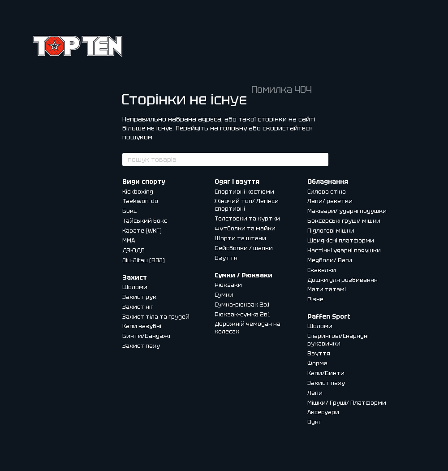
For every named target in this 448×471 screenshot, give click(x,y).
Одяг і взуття (237, 181)
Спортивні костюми (244, 191)
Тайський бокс (144, 221)
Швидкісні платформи (340, 240)
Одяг (314, 422)
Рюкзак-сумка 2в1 (242, 314)
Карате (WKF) (142, 230)
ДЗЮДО (133, 250)
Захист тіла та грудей (156, 316)
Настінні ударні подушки (344, 250)
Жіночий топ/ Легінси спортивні (247, 204)
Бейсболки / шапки (244, 248)
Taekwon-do (140, 201)
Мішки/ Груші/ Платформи (346, 402)
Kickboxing (137, 191)
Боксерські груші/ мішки (343, 221)
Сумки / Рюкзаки (243, 275)
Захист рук (139, 297)
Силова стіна (326, 191)
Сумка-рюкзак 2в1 (242, 304)
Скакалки (321, 270)
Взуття (226, 258)
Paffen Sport (328, 316)
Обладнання (327, 181)
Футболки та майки (245, 228)
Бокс (129, 211)
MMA (128, 240)
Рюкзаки (228, 285)
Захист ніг (137, 307)
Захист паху (141, 346)
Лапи (315, 393)
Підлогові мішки (330, 230)
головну (233, 128)
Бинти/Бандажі (146, 336)
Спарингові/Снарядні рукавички (338, 339)
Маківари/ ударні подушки (347, 211)
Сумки (224, 294)
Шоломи (134, 287)
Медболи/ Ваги (329, 260)
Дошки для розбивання (342, 280)
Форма (317, 363)
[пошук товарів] (321, 159)
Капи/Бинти (326, 373)
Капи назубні (141, 326)
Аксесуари (323, 412)
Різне (315, 299)
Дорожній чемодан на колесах (247, 327)
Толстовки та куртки (247, 218)
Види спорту (143, 181)
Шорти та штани (240, 238)
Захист (134, 277)
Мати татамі (326, 289)
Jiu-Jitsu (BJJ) (143, 260)
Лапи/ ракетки (330, 201)
